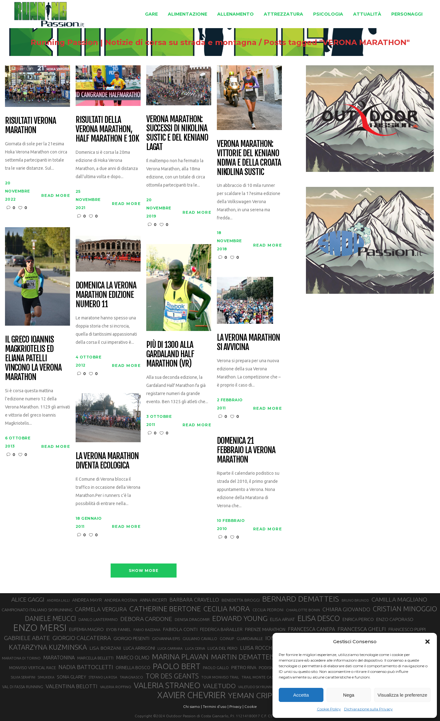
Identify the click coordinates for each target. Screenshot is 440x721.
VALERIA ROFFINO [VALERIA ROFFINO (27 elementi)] (115, 687)
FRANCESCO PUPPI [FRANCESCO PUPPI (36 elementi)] (407, 629)
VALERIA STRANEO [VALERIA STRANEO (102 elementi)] (167, 685)
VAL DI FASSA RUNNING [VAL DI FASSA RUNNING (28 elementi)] (22, 687)
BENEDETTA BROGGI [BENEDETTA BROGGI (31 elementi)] (241, 600)
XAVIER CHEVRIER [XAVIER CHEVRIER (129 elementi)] (191, 695)
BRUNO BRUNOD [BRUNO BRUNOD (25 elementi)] (355, 600)
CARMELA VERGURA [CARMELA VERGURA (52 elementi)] (101, 609)
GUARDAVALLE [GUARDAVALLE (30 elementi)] (250, 638)
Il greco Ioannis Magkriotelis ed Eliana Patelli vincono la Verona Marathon (33, 358)
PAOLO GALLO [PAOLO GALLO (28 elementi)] (216, 668)
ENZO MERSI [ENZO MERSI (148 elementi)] (40, 628)
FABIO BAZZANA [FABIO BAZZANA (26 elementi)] (146, 630)
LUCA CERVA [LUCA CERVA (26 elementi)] (195, 648)
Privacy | (236, 706)
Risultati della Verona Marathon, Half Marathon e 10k (107, 129)
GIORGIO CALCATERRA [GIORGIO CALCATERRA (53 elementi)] (81, 638)
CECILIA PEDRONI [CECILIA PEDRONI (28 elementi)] (267, 610)
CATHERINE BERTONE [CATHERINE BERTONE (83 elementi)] (165, 608)
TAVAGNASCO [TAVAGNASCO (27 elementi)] (131, 677)
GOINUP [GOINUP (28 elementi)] (227, 639)
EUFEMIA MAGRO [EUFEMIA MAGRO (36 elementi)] (86, 629)
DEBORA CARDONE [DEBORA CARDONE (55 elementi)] (146, 618)
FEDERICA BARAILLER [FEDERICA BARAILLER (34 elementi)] (221, 629)
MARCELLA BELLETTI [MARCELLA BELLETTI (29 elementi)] (95, 658)
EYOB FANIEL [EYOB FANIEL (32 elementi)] (118, 629)
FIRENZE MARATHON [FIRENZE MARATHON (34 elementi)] (265, 629)
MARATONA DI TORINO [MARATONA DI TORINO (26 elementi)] (21, 658)
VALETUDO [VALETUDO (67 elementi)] (219, 685)
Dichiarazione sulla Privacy (368, 709)
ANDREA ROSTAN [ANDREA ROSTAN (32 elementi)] (120, 600)
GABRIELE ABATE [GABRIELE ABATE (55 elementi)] (27, 637)
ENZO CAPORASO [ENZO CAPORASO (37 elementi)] (394, 619)
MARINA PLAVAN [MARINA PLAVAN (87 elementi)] (180, 657)
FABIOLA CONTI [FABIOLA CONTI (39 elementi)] (180, 629)
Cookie (250, 706)
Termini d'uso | (215, 706)
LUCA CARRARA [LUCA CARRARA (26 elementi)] (170, 648)
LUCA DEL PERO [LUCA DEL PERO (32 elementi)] (223, 648)
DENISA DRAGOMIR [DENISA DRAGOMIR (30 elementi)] (192, 619)
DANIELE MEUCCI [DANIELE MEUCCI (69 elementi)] (50, 618)
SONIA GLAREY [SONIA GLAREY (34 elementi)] (71, 676)
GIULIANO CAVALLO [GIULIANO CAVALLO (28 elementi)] (199, 639)
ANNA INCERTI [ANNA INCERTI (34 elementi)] (153, 600)
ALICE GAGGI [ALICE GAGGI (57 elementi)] (27, 599)
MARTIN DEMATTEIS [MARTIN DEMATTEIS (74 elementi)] (243, 657)
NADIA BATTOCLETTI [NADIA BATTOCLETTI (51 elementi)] (85, 667)
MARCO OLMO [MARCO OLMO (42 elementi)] (132, 657)
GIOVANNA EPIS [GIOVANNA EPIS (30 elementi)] (166, 638)
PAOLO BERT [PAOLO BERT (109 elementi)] (176, 666)
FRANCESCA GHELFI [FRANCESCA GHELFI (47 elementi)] (362, 629)
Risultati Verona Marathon (30, 125)
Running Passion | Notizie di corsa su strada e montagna (127, 42)
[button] (427, 641)
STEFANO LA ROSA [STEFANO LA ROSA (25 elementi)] (103, 677)
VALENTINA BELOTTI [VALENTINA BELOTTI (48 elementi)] (72, 686)
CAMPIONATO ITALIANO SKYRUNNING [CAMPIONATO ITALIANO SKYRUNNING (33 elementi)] (37, 609)
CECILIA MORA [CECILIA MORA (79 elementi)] (226, 609)
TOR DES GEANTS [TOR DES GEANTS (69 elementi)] (172, 676)
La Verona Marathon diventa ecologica (107, 461)
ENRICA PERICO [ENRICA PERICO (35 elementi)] (358, 619)
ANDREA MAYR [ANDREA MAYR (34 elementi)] (87, 600)
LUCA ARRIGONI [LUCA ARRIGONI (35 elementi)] (139, 648)
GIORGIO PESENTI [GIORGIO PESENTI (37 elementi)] (131, 638)
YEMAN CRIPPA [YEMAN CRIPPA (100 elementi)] (255, 695)
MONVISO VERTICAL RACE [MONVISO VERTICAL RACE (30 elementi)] (32, 667)
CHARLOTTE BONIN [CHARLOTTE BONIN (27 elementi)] (303, 610)
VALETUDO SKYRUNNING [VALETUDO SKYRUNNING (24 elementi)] (258, 687)
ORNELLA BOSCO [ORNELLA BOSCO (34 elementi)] (133, 667)
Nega (348, 695)
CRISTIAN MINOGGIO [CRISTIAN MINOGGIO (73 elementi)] (405, 609)
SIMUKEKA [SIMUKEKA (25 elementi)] (46, 677)
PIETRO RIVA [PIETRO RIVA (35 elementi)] (243, 667)
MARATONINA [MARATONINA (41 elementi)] (59, 657)
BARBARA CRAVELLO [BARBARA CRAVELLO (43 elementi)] (194, 600)
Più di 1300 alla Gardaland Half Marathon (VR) (170, 354)
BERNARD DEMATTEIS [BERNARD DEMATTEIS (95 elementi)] (300, 599)
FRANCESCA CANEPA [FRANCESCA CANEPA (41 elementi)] (311, 629)
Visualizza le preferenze (402, 695)
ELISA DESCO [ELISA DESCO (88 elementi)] (319, 618)
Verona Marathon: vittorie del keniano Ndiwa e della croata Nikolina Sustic (249, 158)
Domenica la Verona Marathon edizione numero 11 (106, 295)
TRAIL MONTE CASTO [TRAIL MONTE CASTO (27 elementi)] (260, 677)
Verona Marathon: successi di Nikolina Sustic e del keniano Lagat (177, 133)
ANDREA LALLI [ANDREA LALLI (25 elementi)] (58, 600)
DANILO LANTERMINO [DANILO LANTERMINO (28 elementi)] (98, 620)
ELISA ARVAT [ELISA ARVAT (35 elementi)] (282, 619)
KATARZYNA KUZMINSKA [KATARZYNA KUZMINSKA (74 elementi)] (48, 647)
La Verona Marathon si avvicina (248, 342)
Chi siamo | (192, 706)
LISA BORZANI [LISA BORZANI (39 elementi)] (105, 648)
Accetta (301, 695)
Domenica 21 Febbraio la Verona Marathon (246, 450)
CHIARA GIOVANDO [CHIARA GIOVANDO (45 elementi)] (346, 609)
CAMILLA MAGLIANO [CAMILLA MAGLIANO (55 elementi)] (399, 599)
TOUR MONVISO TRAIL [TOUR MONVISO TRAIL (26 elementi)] (220, 677)
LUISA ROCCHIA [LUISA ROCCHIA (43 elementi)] (258, 648)
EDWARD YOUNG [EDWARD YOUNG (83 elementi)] (240, 618)
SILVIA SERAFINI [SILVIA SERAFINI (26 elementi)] (23, 677)
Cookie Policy (329, 709)
